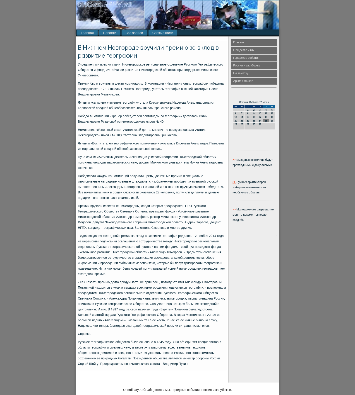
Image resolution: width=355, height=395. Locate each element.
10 (260, 113)
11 (266, 113)
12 (272, 113)
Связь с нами (162, 33)
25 (266, 120)
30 (254, 124)
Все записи (134, 33)
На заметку (240, 73)
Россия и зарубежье (246, 65)
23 (254, 120)
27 (236, 124)
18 (266, 117)
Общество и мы (243, 50)
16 (254, 117)
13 (236, 117)
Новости (109, 33)
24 (260, 120)
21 (241, 120)
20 (236, 120)
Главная (87, 33)
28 (241, 124)
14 (241, 117)
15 (248, 117)
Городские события (246, 58)
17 (260, 117)
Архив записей (243, 81)
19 (272, 117)
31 (260, 124)
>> (234, 160)
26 (272, 120)
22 (248, 120)
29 (248, 124)
